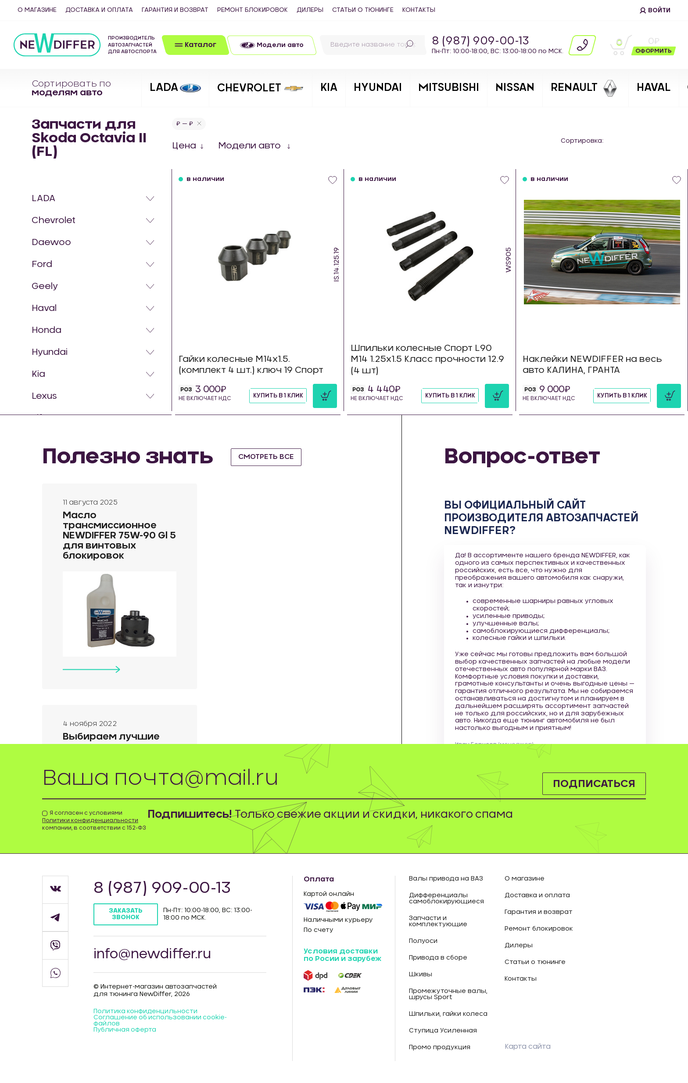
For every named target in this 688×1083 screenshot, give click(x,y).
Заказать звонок (126, 914)
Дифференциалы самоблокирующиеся (446, 898)
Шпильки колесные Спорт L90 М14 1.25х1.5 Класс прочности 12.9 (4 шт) (428, 359)
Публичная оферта (125, 1031)
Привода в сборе (438, 958)
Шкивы (420, 974)
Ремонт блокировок (252, 10)
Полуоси (423, 941)
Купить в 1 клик (276, 396)
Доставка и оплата (99, 10)
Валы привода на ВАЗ (446, 879)
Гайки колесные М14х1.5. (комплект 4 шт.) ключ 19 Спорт (252, 365)
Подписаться (593, 783)
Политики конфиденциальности (90, 820)
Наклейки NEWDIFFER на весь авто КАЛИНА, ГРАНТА (593, 365)
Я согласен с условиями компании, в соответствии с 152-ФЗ (94, 820)
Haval (44, 308)
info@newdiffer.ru (153, 954)
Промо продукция (439, 1047)
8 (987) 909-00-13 (480, 41)
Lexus (44, 396)
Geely (45, 286)
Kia (38, 374)
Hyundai (50, 352)
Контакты (418, 10)
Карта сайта (528, 1046)
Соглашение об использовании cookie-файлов (160, 1021)
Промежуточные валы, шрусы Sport (448, 994)
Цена (184, 145)
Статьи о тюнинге (363, 10)
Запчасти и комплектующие (438, 921)
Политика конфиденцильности (145, 1012)
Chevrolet (53, 220)
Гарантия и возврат (175, 10)
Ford (42, 264)
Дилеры (310, 10)
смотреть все (267, 456)
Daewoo (51, 242)
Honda (46, 330)
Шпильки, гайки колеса (448, 1014)
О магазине (37, 10)
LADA (43, 198)
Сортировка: (582, 141)
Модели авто (250, 145)
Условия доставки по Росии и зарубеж (342, 955)
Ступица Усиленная (443, 1031)
